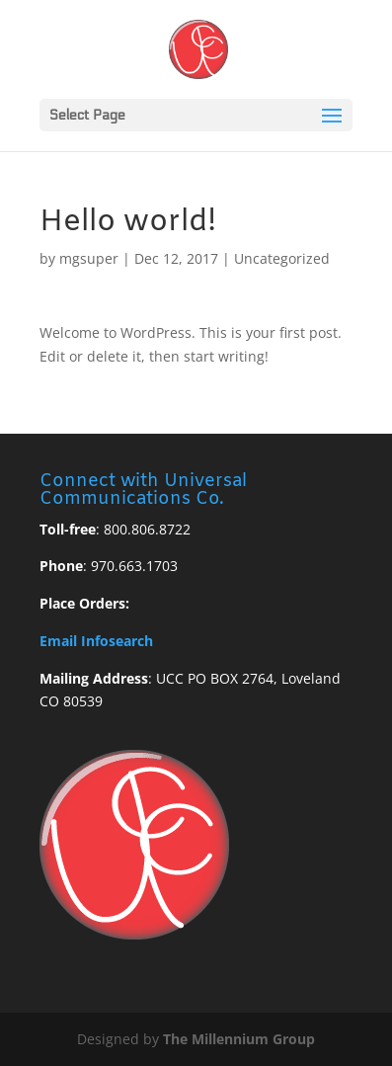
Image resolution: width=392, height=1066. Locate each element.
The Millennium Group (239, 1038)
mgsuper (88, 258)
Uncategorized (282, 258)
